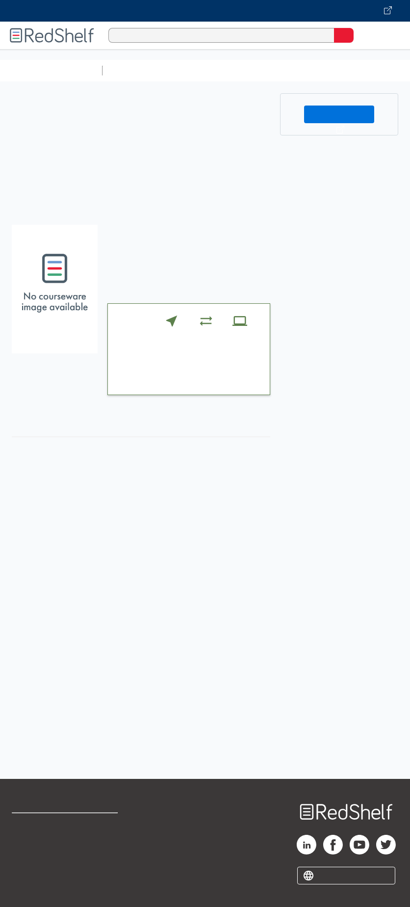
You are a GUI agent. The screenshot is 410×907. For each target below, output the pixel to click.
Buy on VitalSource (339, 114)
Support (25, 846)
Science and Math (192, 70)
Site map (27, 889)
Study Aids (132, 70)
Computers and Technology (280, 70)
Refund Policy (106, 846)
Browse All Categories (51, 70)
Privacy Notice (37, 868)
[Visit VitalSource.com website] (205, 11)
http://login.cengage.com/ (159, 745)
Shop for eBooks (41, 824)
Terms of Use (105, 824)
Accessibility (104, 868)
